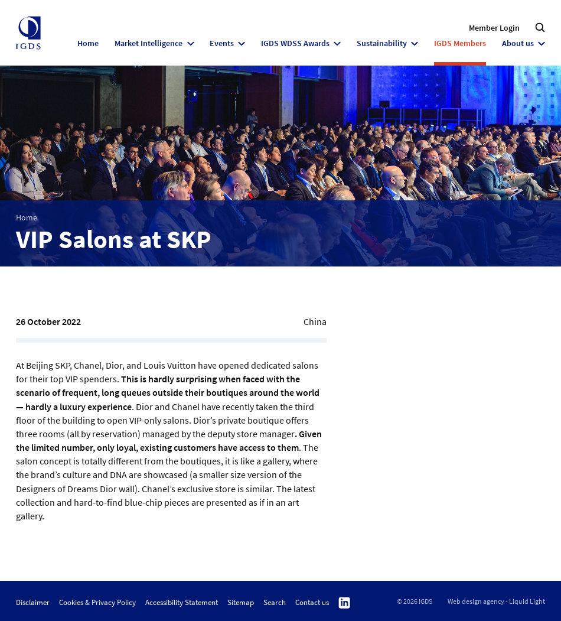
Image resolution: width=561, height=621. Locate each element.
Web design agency (476, 601)
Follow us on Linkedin (344, 603)
